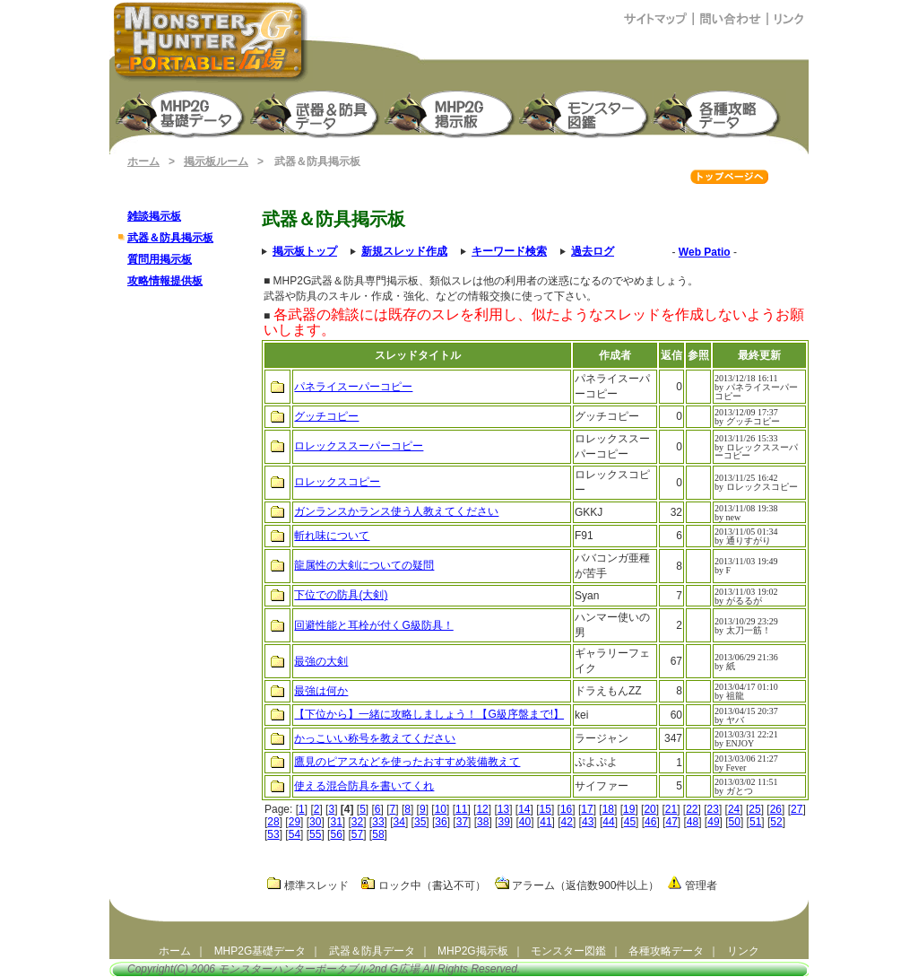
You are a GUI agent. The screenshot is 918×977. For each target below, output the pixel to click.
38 (483, 822)
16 (566, 809)
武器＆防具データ (372, 951)
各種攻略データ (666, 951)
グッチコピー (326, 416)
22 (691, 809)
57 (357, 834)
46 (650, 822)
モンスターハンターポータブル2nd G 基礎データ (182, 112)
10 (440, 809)
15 (545, 809)
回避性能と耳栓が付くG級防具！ (373, 625)
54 (294, 834)
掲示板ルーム (216, 161)
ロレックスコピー (337, 481)
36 (440, 822)
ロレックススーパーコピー (358, 446)
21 (671, 809)
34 (399, 822)
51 (755, 822)
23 (713, 809)
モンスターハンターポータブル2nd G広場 (319, 969)
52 (776, 822)
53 (273, 834)
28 (273, 822)
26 (776, 809)
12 (482, 809)
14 (524, 809)
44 (608, 822)
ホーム (143, 161)
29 (294, 822)
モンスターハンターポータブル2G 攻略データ (720, 112)
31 (336, 822)
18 (608, 809)
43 (587, 822)
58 (378, 834)
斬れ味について (331, 535)
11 (461, 809)
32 (357, 822)
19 (629, 809)
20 (649, 809)
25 (754, 809)
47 (671, 822)
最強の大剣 (321, 661)
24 (734, 809)
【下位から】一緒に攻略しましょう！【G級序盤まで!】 (429, 714)
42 (567, 822)
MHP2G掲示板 (451, 112)
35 (420, 822)
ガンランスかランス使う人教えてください (396, 511)
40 (525, 822)
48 (692, 822)
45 (630, 822)
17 (587, 809)
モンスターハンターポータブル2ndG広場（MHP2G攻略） (211, 41)
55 (315, 834)
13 (503, 809)
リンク (743, 951)
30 (315, 822)
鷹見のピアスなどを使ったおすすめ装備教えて (407, 761)
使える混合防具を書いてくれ (364, 786)
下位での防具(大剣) (340, 595)
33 (378, 822)
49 (713, 822)
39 (503, 822)
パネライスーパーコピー (353, 386)
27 (796, 809)
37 (462, 822)
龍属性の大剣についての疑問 (364, 565)
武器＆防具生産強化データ (316, 112)
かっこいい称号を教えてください (374, 738)
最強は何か (321, 691)
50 (734, 822)
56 (336, 834)
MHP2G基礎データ (260, 951)
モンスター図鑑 (585, 112)
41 (545, 822)
